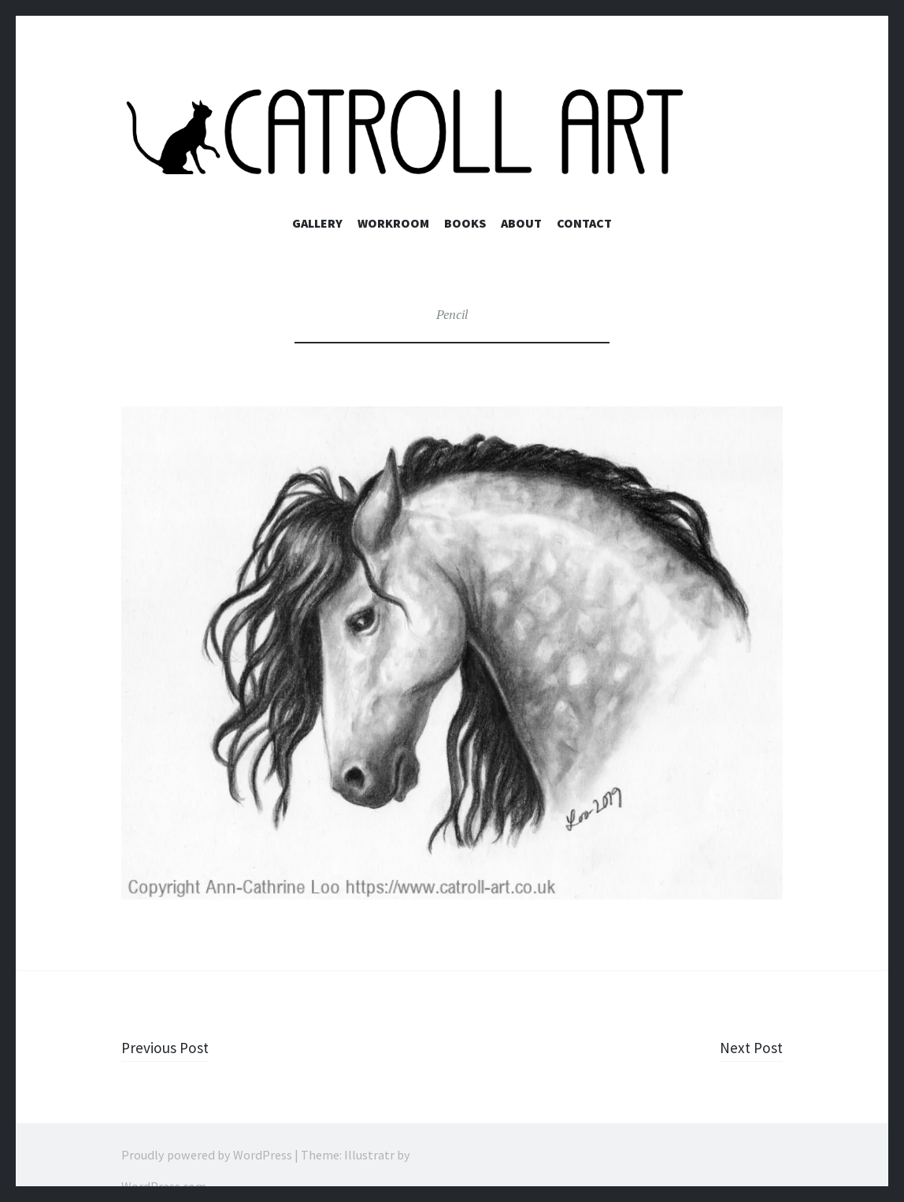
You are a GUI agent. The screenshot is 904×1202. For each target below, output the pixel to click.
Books (465, 223)
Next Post (748, 1047)
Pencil (452, 314)
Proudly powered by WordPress (206, 1155)
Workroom (393, 223)
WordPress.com (163, 1186)
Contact (584, 223)
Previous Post (170, 1047)
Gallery (317, 223)
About (521, 223)
